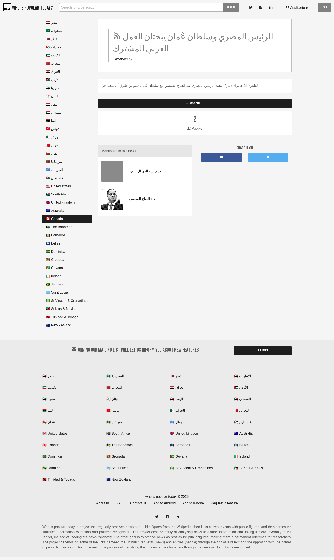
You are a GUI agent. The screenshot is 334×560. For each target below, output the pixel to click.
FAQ (120, 503)
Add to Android (164, 503)
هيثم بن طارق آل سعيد (145, 171)
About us (103, 503)
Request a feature (224, 503)
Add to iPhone (193, 503)
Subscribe (263, 350)
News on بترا (194, 103)
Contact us (138, 503)
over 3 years (121, 59)
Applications (297, 7)
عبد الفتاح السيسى (142, 199)
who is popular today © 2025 (167, 496)
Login (325, 7)
